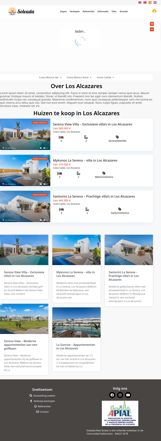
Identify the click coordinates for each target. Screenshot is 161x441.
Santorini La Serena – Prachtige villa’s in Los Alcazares (94, 195)
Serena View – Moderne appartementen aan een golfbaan (20, 343)
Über (114, 11)
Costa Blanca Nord (79, 77)
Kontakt (124, 11)
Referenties (88, 11)
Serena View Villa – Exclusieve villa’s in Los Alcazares (92, 124)
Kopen (63, 11)
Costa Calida (105, 77)
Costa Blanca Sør (50, 77)
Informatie (103, 11)
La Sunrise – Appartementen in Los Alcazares (75, 345)
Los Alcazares (10, 148)
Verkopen (75, 11)
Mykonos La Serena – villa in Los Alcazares (85, 159)
